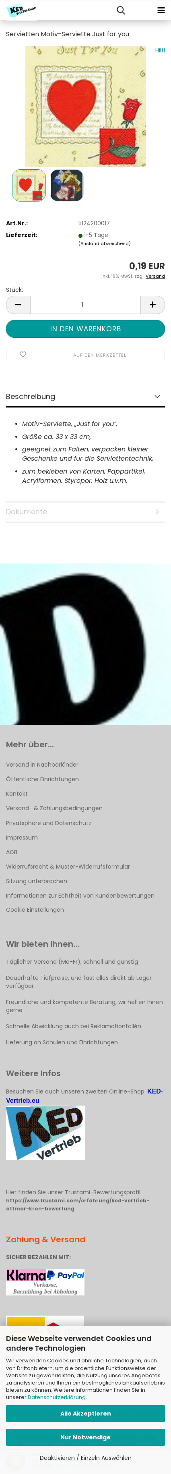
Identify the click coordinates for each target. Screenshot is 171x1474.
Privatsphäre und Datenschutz (48, 823)
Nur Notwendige (85, 1437)
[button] (18, 305)
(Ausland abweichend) (104, 243)
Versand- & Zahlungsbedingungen (54, 808)
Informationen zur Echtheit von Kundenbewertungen (80, 896)
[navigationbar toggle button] (161, 10)
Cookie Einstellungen (35, 910)
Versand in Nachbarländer (42, 765)
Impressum (22, 838)
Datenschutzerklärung (57, 1397)
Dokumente (26, 512)
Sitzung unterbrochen (36, 881)
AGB (11, 852)
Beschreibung (30, 396)
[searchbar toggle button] (121, 10)
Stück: (14, 290)
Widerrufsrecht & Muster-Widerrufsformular (68, 867)
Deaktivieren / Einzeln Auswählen (86, 1458)
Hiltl (160, 50)
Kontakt (17, 794)
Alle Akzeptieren (85, 1414)
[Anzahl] (85, 305)
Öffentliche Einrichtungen (42, 779)
